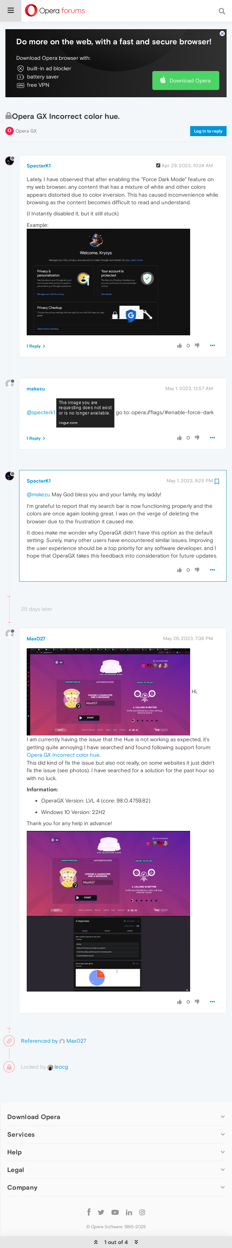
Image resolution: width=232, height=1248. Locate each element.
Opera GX (26, 109)
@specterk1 (41, 390)
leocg (57, 1045)
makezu (36, 367)
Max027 (36, 616)
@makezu (38, 472)
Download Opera (190, 58)
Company (22, 1165)
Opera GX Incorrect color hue (63, 733)
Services (21, 1112)
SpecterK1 (39, 144)
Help (14, 1130)
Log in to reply (208, 109)
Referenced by (39, 1019)
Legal (16, 1147)
